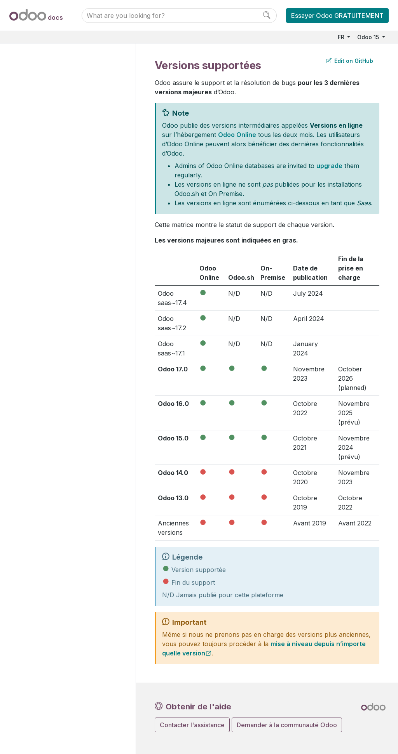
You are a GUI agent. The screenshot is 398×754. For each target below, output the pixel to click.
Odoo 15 (369, 37)
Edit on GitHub (349, 60)
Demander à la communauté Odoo (287, 725)
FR (342, 37)
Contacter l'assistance (192, 725)
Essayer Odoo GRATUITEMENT (337, 15)
